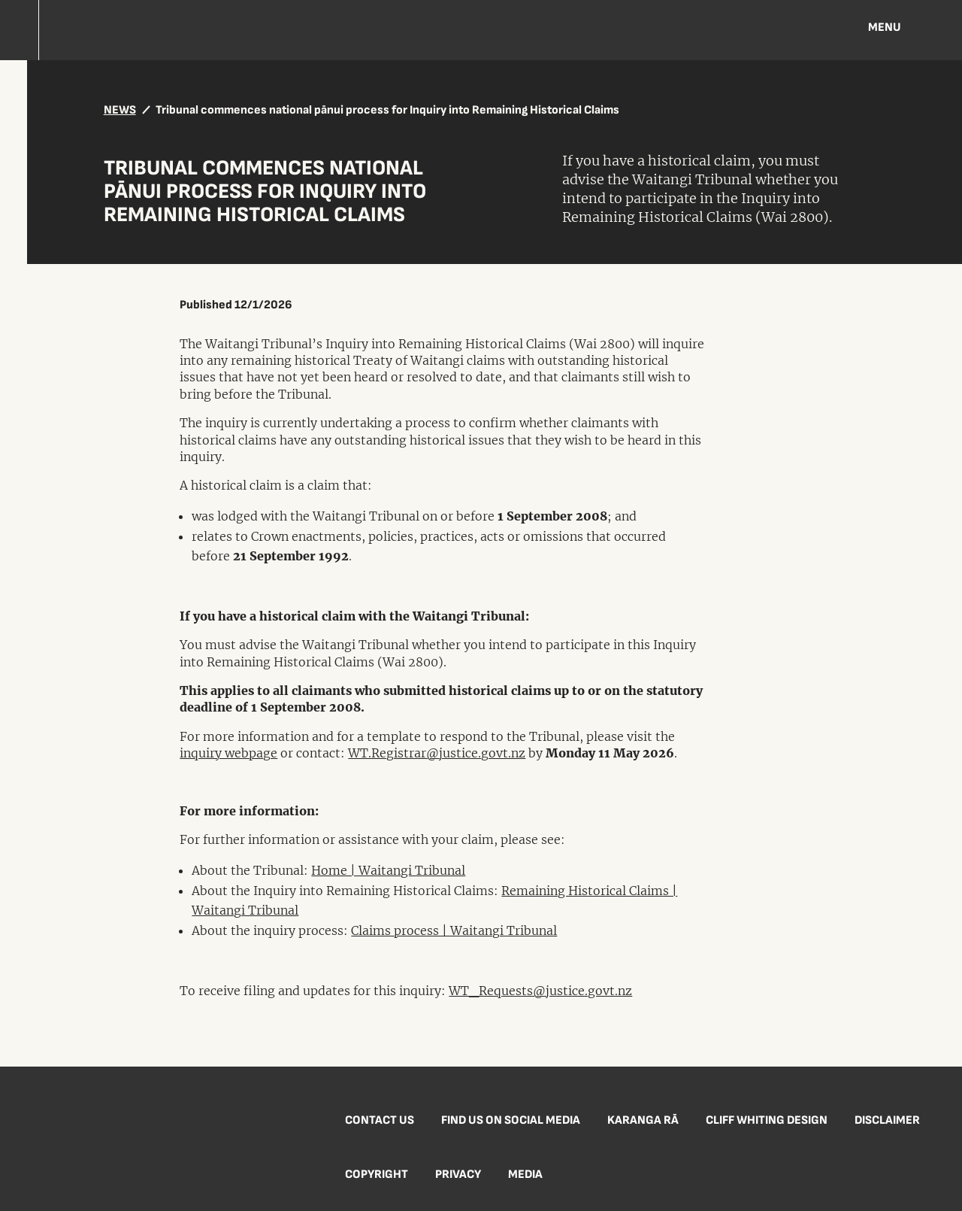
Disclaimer (887, 1120)
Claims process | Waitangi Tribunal (454, 930)
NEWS (120, 110)
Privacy (458, 1174)
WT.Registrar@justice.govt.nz (436, 752)
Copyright (376, 1174)
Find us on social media (510, 1120)
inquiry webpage (228, 752)
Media (525, 1174)
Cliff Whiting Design (766, 1120)
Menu (884, 27)
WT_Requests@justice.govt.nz (540, 990)
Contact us (379, 1120)
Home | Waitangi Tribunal (388, 870)
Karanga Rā (643, 1120)
